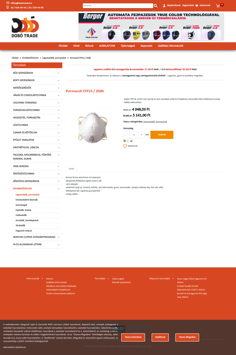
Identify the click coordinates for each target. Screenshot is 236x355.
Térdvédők (20, 226)
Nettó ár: (127, 110)
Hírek (76, 46)
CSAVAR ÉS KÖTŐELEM (25, 132)
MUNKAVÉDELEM (30, 58)
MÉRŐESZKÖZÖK (22, 88)
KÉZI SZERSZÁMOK (23, 73)
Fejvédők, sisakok (23, 210)
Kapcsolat (146, 46)
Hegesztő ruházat (24, 231)
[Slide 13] (186, 36)
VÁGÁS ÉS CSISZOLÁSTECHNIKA (29, 95)
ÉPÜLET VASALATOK (23, 140)
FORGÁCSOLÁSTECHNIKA (26, 110)
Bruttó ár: (127, 116)
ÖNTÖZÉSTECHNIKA (23, 174)
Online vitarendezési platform (60, 293)
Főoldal (63, 46)
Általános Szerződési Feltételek (61, 286)
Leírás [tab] (71, 169)
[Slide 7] (151, 36)
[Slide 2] (121, 36)
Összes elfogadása (187, 337)
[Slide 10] (169, 36)
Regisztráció (188, 5)
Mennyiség (128, 128)
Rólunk (89, 46)
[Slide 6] (145, 36)
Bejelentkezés (174, 5)
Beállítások (160, 337)
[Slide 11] (175, 36)
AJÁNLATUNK (107, 46)
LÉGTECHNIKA (20, 125)
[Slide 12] (180, 36)
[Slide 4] (133, 36)
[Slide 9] (163, 36)
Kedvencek (205, 5)
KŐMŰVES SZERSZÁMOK (26, 181)
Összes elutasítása (133, 337)
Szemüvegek (21, 205)
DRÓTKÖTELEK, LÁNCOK (26, 147)
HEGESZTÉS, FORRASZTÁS (26, 117)
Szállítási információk (170, 46)
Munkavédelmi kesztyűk (27, 200)
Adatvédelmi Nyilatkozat (58, 290)
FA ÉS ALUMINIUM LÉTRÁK (27, 244)
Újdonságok (128, 46)
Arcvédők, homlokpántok (27, 221)
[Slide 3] (127, 36)
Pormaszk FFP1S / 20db (80, 58)
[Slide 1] (116, 36)
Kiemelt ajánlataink (121, 282)
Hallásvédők (21, 215)
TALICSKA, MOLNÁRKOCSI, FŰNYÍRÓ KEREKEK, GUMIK (32, 157)
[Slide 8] (157, 36)
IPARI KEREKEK (21, 166)
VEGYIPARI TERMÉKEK (25, 103)
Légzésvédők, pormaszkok (54, 58)
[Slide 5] (139, 36)
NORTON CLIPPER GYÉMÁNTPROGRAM (34, 237)
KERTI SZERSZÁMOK (23, 80)
